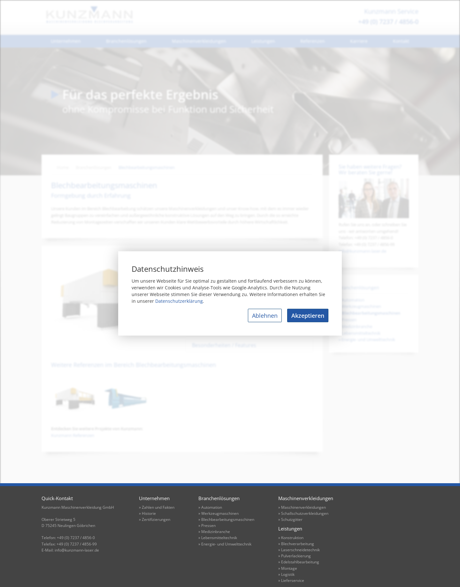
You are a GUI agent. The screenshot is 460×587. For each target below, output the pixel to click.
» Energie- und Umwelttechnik (224, 544)
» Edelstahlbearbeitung (298, 562)
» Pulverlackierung (294, 556)
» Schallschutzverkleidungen (303, 513)
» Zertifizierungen (154, 519)
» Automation (210, 507)
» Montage (287, 568)
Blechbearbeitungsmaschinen (147, 167)
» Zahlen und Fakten (156, 507)
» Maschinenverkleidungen (302, 507)
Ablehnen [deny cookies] (265, 315)
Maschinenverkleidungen (199, 41)
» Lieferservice (291, 580)
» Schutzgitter (290, 519)
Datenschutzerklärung (179, 301)
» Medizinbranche (214, 531)
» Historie (147, 513)
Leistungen (263, 41)
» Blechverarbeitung (296, 543)
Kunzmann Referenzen (72, 435)
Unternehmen (66, 41)
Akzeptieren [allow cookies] (307, 315)
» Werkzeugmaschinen (218, 513)
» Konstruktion (290, 537)
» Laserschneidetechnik (299, 550)
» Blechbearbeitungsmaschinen (226, 519)
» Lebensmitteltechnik (217, 537)
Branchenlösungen (126, 41)
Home (63, 167)
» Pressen (207, 525)
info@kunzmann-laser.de (362, 251)
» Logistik (286, 574)
